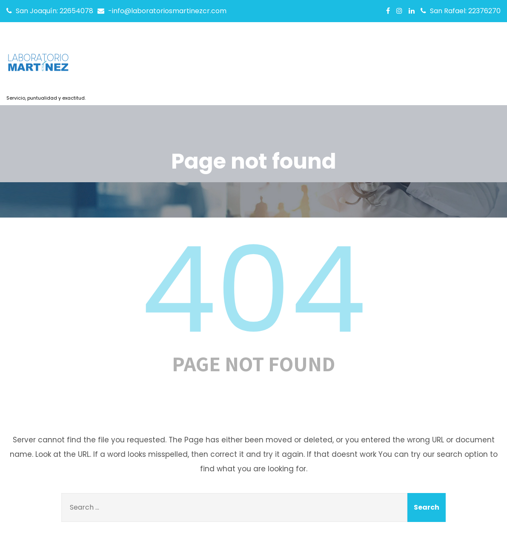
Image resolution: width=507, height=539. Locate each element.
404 (253, 289)
